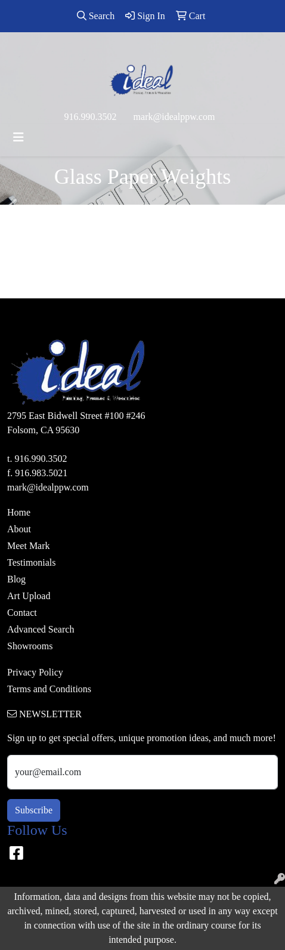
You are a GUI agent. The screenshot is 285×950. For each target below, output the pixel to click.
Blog (16, 579)
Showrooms (29, 646)
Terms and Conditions (49, 689)
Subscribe (33, 810)
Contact (22, 612)
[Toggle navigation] (18, 137)
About (19, 529)
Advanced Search (40, 629)
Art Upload (28, 596)
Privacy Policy (35, 672)
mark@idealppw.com (174, 117)
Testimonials (31, 562)
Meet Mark (28, 546)
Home (18, 512)
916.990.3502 (90, 117)
